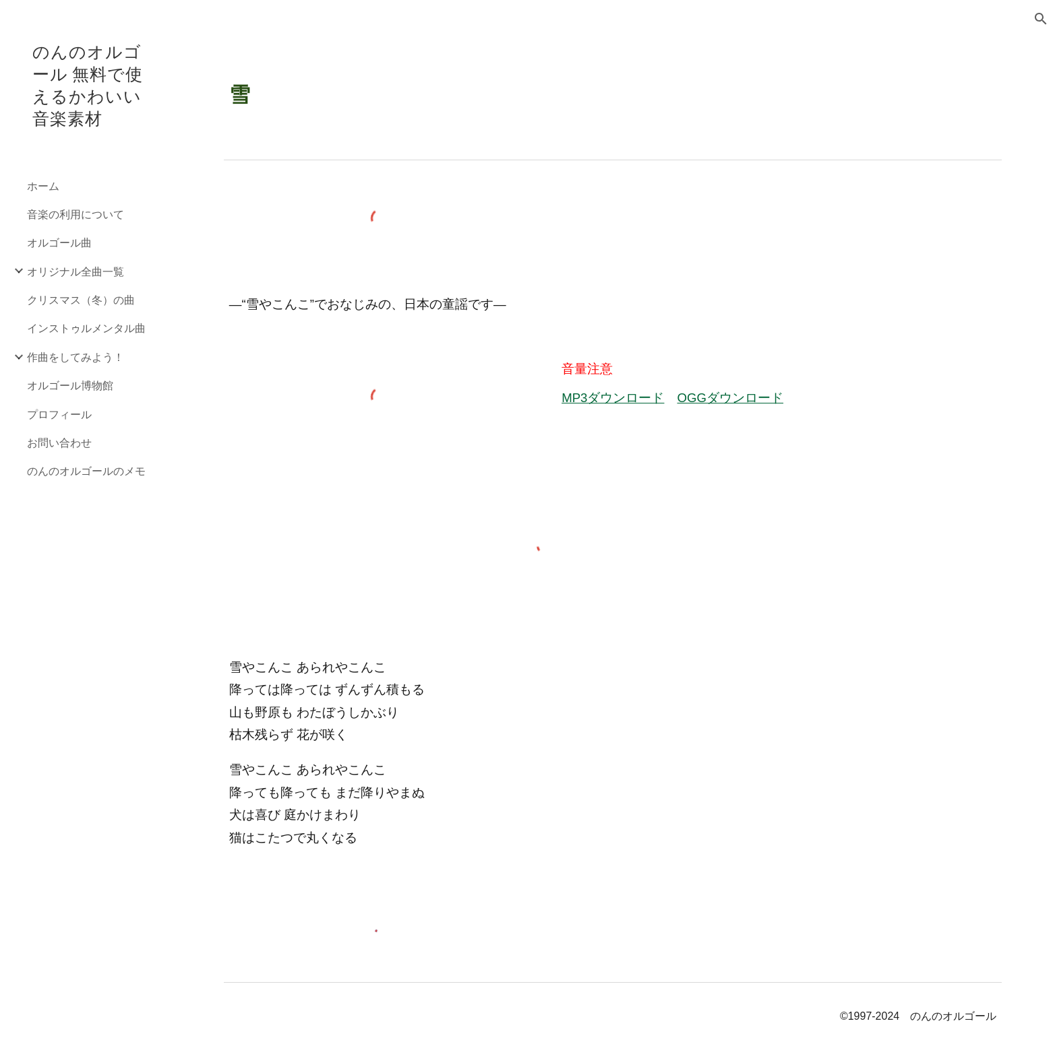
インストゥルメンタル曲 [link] (86, 327)
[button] (1041, 19)
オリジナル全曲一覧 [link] (75, 271)
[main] (613, 86)
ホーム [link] (43, 185)
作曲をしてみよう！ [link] (75, 356)
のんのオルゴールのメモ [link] (86, 470)
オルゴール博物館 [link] (70, 385)
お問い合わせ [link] (59, 442)
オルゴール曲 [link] (59, 242)
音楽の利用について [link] (75, 213)
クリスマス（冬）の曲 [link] (81, 299)
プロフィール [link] (59, 413)
